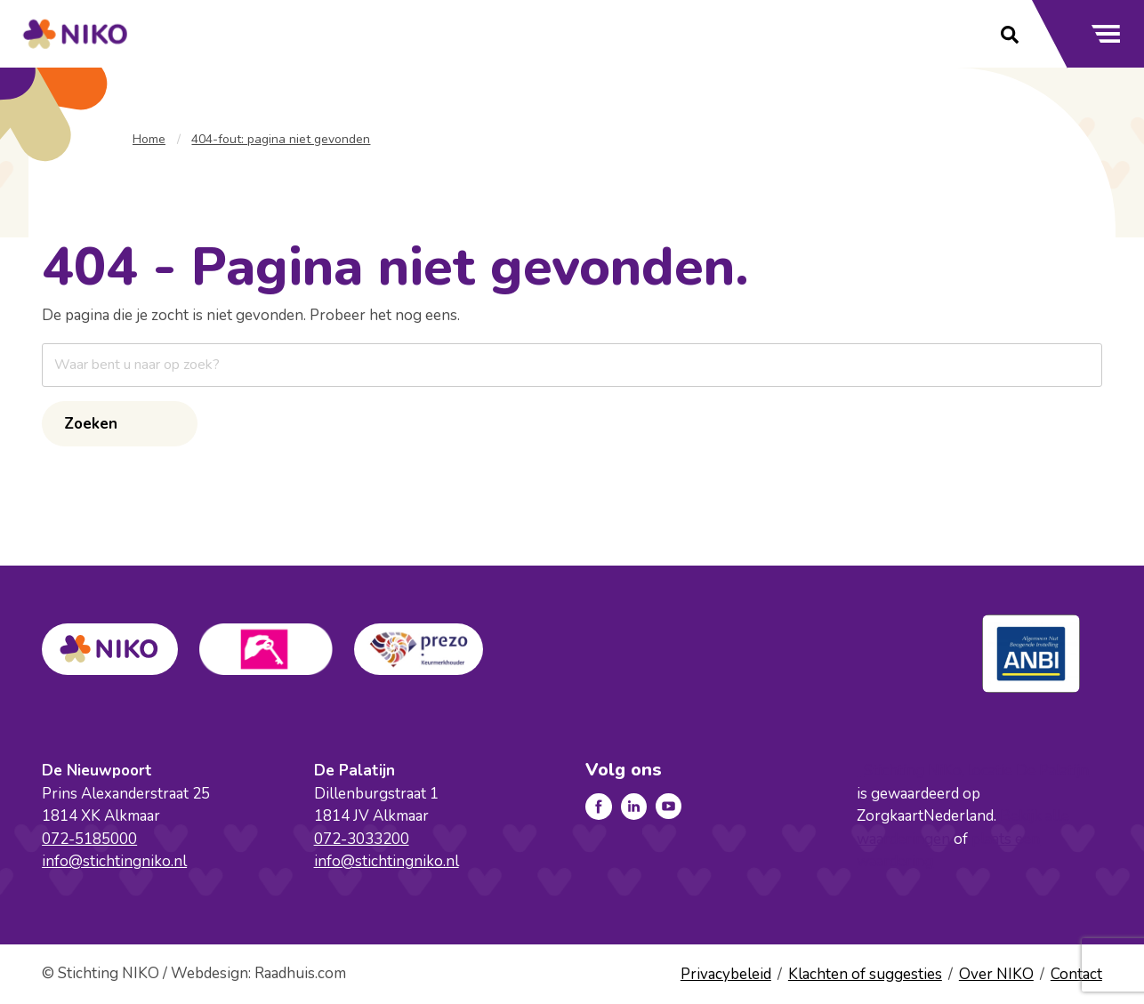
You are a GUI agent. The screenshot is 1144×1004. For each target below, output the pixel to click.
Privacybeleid (726, 974)
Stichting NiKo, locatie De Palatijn (976, 770)
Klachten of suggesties (865, 974)
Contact (1076, 974)
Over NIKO (996, 974)
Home (149, 139)
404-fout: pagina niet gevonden (280, 139)
